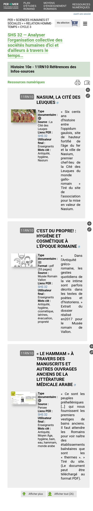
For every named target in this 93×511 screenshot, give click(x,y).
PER (10, 20)
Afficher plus (36, 493)
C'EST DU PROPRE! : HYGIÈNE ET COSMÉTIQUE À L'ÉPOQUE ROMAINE (56, 238)
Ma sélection (63, 23)
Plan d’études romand (29, 5)
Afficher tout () (64, 493)
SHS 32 (42, 136)
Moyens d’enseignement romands (55, 5)
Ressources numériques (81, 6)
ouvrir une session (82, 14)
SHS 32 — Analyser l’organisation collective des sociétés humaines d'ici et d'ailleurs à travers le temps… (35, 45)
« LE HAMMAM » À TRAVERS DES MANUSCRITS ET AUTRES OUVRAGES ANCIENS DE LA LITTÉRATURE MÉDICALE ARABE (56, 369)
